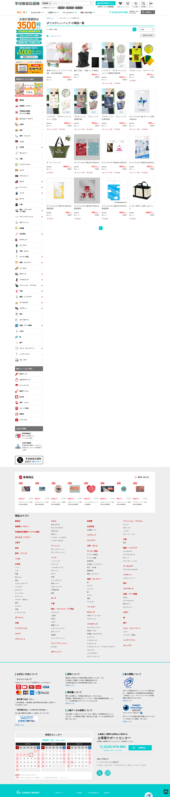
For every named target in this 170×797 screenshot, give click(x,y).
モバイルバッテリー (94, 627)
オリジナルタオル (57, 528)
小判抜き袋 (55, 590)
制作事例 (106, 793)
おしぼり (54, 647)
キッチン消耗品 (92, 554)
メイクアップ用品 (129, 635)
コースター (91, 602)
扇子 (125, 623)
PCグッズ (91, 612)
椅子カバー (127, 604)
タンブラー (91, 540)
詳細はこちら (19, 725)
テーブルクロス (128, 601)
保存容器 (90, 561)
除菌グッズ (55, 625)
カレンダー (127, 645)
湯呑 (88, 598)
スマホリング (91, 643)
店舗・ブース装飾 (130, 594)
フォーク (90, 589)
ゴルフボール (128, 589)
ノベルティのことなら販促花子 (108, 762)
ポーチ (53, 574)
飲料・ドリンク (21, 553)
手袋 (125, 539)
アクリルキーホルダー (130, 569)
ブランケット (20, 639)
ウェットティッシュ (58, 638)
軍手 (124, 543)
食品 (17, 548)
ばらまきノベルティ (23, 537)
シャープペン (19, 593)
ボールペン (19, 590)
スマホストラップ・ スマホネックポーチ (101, 647)
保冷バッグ (55, 583)
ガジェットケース (93, 656)
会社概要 (79, 793)
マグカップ (91, 535)
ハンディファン (129, 640)
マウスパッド (91, 619)
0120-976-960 (120, 12)
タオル (53, 521)
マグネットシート (129, 578)
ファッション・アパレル (132, 521)
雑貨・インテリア (130, 548)
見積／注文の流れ (86, 12)
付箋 (16, 609)
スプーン (90, 585)
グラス (89, 595)
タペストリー (127, 607)
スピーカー (91, 650)
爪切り (53, 619)
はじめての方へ (36, 12)
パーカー (126, 531)
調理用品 (90, 571)
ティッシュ (55, 546)
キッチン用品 (92, 551)
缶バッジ (126, 558)
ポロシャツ (127, 528)
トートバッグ (55, 561)
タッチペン (91, 637)
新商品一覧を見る (143, 477)
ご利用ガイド (52, 12)
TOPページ (50, 18)
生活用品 (90, 526)
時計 (125, 583)
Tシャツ (79, 7)
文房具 (17, 564)
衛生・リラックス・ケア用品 (62, 609)
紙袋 (52, 593)
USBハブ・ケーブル (94, 615)
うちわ (62, 7)
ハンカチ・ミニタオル (58, 537)
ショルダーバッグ (57, 567)
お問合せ (148, 12)
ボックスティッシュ (58, 552)
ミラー (125, 632)
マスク (53, 622)
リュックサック (56, 580)
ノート (17, 567)
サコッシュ (55, 570)
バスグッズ (55, 612)
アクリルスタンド (129, 554)
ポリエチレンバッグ (56, 36)
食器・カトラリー (93, 574)
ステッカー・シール (130, 561)
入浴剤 (53, 615)
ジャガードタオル (57, 540)
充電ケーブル (91, 631)
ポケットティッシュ (58, 549)
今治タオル (55, 531)
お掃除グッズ (91, 530)
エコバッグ (55, 564)
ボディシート (55, 631)
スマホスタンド (92, 640)
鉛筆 (16, 603)
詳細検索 (45, 3)
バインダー (19, 587)
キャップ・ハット (129, 534)
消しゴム (70, 7)
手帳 (16, 574)
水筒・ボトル (92, 546)
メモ (16, 571)
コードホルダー (92, 653)
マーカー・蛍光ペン (22, 599)
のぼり (125, 597)
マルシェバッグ (56, 587)
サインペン (19, 596)
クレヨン (18, 606)
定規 (16, 580)
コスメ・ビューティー (132, 628)
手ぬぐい (54, 534)
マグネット (127, 575)
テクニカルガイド (68, 12)
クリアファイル (20, 612)
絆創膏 (53, 635)
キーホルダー (127, 551)
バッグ (53, 557)
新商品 (17, 521)
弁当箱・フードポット (94, 564)
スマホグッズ (92, 624)
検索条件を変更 (148, 35)
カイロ (17, 634)
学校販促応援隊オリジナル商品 (27, 532)
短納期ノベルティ (22, 526)
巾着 (52, 577)
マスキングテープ (21, 583)
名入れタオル (55, 524)
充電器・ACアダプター (95, 634)
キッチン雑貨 (91, 558)
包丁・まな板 (91, 567)
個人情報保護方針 (93, 793)
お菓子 (17, 543)
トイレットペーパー (58, 628)
